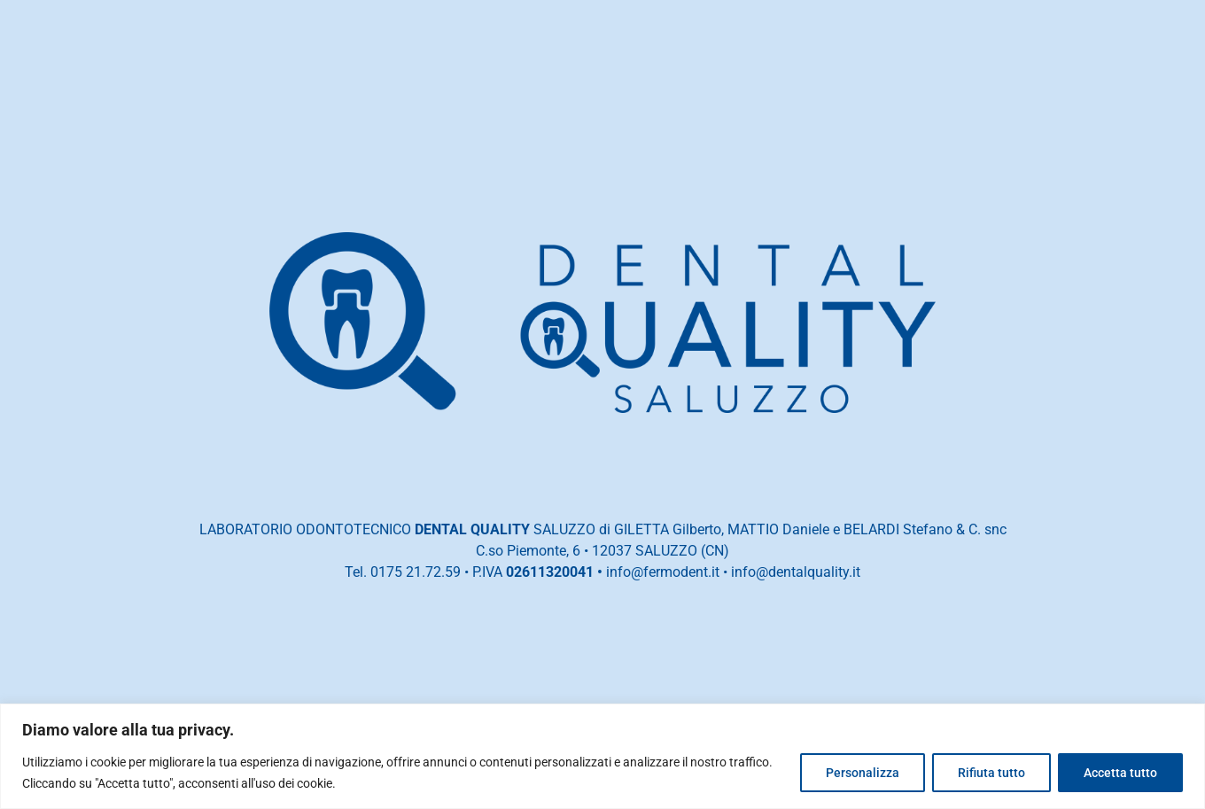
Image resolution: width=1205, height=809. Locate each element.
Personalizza (862, 773)
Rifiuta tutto (991, 773)
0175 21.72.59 (415, 572)
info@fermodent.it (662, 572)
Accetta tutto (1120, 773)
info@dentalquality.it (795, 572)
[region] (602, 756)
